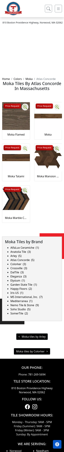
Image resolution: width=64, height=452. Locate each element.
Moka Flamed (16, 134)
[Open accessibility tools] (57, 444)
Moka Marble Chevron (16, 218)
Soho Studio (20, 309)
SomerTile (19, 313)
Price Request (12, 105)
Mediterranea (21, 301)
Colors (17, 79)
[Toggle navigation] (58, 8)
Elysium (17, 280)
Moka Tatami (16, 176)
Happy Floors (21, 289)
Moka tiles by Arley (34, 337)
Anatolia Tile (20, 252)
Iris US (16, 293)
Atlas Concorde (22, 260)
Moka (29, 79)
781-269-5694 (37, 374)
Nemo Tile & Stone (24, 305)
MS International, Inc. (26, 297)
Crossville (18, 268)
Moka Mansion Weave (48, 176)
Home (6, 79)
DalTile (17, 272)
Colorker (18, 264)
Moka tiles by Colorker (30, 351)
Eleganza (18, 276)
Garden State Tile (23, 285)
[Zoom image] (25, 107)
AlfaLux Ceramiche (24, 248)
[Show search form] (48, 8)
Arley (16, 256)
